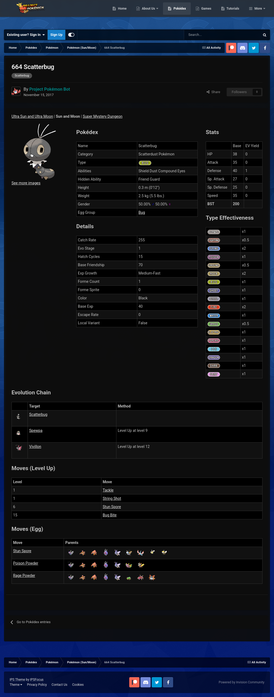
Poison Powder (25, 563)
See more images (26, 183)
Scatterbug (38, 414)
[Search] (203, 35)
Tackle (108, 490)
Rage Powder (24, 575)
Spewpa (36, 430)
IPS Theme (17, 679)
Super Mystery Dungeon (102, 116)
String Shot (112, 498)
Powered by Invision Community (241, 682)
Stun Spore (112, 507)
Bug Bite (110, 515)
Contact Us (59, 685)
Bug (142, 212)
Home (149, 13)
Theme (16, 685)
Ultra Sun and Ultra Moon (32, 116)
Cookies (78, 685)
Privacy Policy (37, 685)
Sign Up (56, 35)
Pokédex (207, 13)
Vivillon (35, 446)
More (258, 13)
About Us (176, 13)
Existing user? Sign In (26, 35)
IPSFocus (36, 679)
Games (233, 13)
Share (213, 92)
